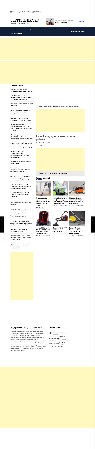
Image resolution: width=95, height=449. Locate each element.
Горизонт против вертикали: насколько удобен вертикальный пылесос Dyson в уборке (43, 201)
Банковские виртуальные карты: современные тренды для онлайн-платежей (21, 202)
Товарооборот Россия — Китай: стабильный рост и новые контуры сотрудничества (21, 237)
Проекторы (46, 29)
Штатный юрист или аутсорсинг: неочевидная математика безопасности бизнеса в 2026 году (21, 136)
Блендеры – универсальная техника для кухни (21, 104)
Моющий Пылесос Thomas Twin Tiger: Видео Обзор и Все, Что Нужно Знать (76, 200)
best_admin (38, 142)
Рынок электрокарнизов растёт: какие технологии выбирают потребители (20, 112)
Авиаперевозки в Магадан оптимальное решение (18, 230)
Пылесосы (54, 29)
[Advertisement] (47, 49)
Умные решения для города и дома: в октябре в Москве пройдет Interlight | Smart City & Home (21, 223)
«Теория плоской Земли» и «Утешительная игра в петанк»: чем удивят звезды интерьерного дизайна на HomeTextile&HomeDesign (21, 213)
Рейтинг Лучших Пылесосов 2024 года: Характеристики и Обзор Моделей (76, 230)
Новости (39, 29)
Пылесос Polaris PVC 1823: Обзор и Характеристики (60, 229)
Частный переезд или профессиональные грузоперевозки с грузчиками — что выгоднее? (20, 154)
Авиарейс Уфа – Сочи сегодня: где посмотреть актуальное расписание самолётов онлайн (21, 178)
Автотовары (13, 29)
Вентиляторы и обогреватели (27, 29)
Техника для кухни (17, 33)
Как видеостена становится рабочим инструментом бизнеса (20, 119)
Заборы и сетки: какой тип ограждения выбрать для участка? (21, 90)
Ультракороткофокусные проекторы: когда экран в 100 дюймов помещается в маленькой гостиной (21, 127)
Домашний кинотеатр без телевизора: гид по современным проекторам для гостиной (21, 97)
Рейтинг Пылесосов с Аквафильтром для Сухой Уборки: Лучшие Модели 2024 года (60, 200)
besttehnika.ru (24, 20)
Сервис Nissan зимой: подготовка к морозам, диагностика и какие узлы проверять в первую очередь (21, 145)
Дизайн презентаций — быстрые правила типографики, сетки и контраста (20, 194)
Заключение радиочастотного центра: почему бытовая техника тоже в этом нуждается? (20, 169)
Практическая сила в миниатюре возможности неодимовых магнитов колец (20, 246)
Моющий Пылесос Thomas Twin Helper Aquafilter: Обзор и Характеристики (43, 230)
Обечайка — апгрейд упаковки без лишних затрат (21, 162)
